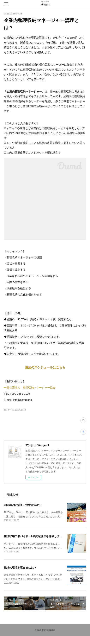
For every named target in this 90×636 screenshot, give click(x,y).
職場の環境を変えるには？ (20, 567)
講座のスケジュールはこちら (45, 367)
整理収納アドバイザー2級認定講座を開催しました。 (36, 536)
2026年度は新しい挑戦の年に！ (23, 505)
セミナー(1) (9, 410)
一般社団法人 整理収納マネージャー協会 (29, 387)
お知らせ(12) (20, 410)
